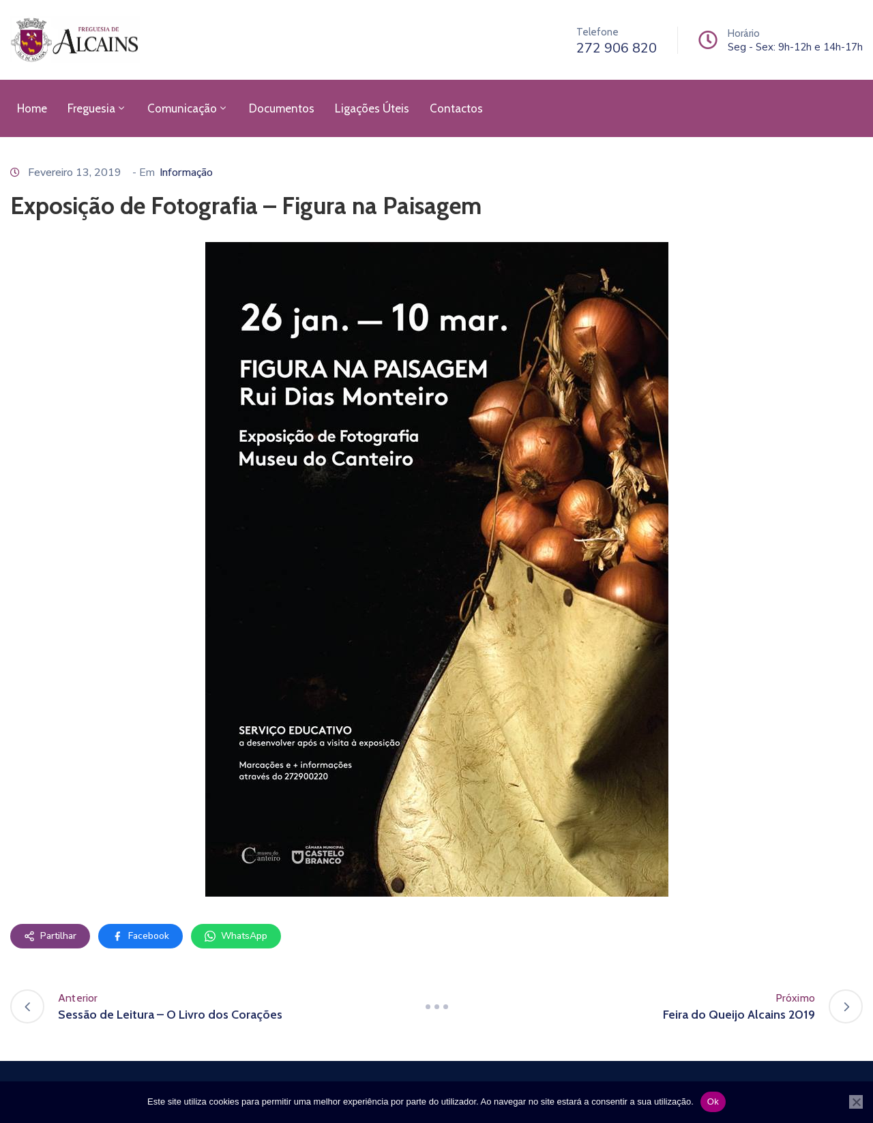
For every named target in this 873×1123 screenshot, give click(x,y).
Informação (186, 172)
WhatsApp (236, 935)
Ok (713, 1101)
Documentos (281, 108)
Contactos (456, 108)
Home (32, 108)
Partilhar (50, 935)
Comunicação (187, 108)
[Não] (856, 1102)
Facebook (140, 935)
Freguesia (97, 108)
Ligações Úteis (372, 108)
